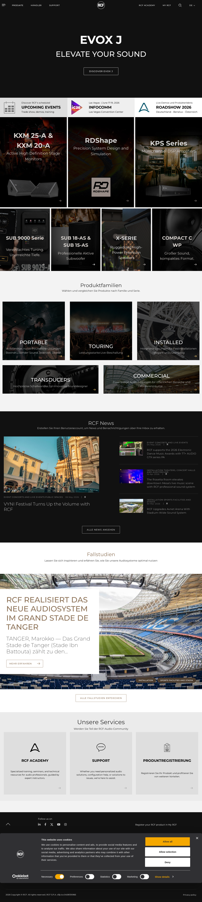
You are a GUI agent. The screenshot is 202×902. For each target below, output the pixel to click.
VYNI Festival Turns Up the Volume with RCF (47, 506)
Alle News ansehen (101, 529)
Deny (168, 881)
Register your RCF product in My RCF (156, 823)
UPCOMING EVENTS (41, 107)
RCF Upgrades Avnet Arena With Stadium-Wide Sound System (168, 511)
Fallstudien (107, 852)
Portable (42, 852)
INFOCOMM (100, 107)
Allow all (167, 860)
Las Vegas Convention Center (106, 111)
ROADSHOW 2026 (173, 107)
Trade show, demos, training (37, 111)
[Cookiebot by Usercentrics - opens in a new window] (20, 895)
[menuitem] (36, 5)
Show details (162, 895)
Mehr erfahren (21, 663)
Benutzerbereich (136, 852)
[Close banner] (197, 857)
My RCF (167, 5)
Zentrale (170, 852)
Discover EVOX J (101, 71)
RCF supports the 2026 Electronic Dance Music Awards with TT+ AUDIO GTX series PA (171, 453)
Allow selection (167, 871)
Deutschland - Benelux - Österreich (176, 111)
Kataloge (81, 852)
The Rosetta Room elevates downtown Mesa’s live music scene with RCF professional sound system (171, 483)
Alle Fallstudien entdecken (101, 697)
